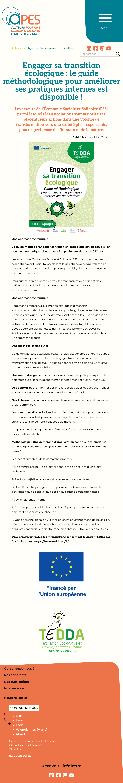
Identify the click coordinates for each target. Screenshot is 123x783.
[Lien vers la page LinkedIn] (89, 48)
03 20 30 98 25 (20, 756)
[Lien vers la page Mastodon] (102, 48)
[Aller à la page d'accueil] (21, 21)
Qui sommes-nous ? (19, 668)
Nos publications (17, 681)
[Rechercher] (118, 54)
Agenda (33, 48)
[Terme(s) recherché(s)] (97, 53)
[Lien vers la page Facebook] (95, 48)
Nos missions (14, 688)
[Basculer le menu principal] (105, 20)
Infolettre (67, 48)
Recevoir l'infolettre (61, 766)
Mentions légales (15, 697)
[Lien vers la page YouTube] (108, 48)
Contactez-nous (24, 708)
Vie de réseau (49, 48)
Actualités (18, 48)
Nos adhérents (15, 675)
